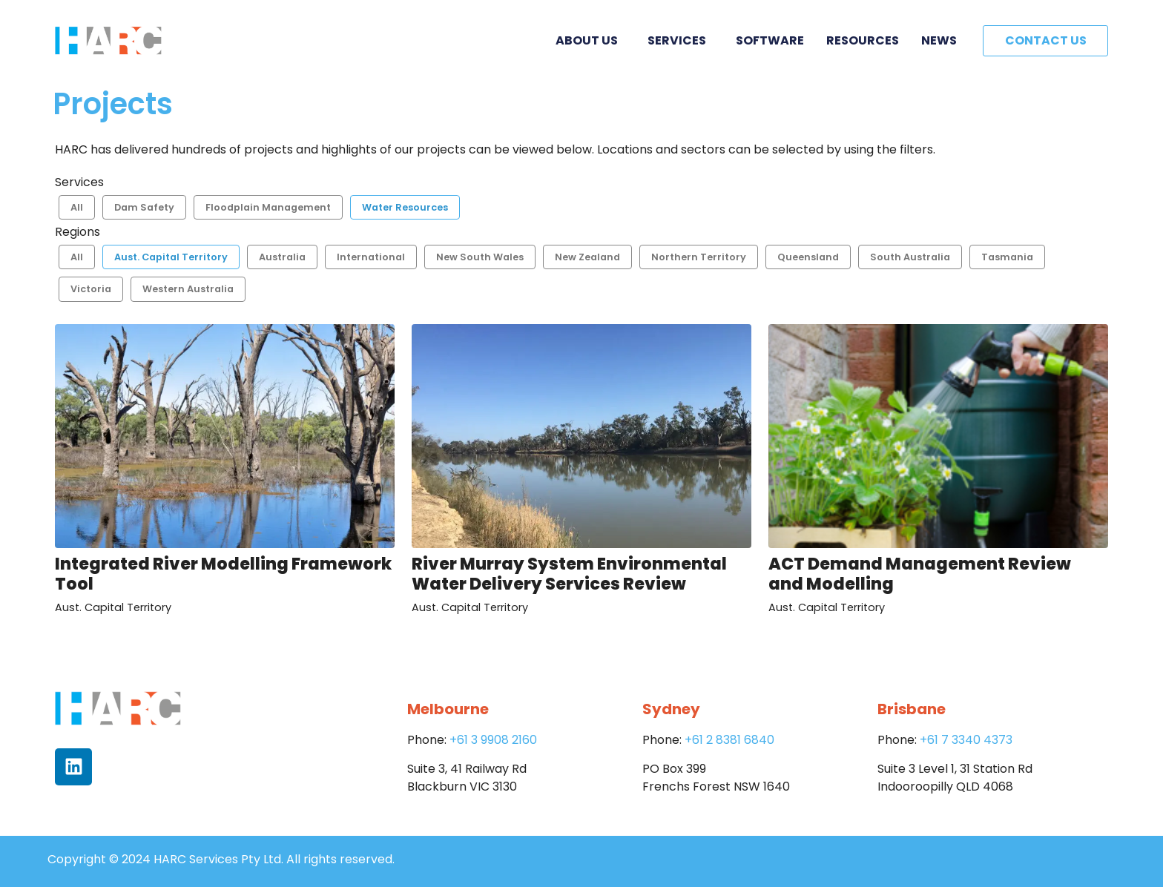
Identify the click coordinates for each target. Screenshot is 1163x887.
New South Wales (480, 257)
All (76, 207)
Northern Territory (698, 257)
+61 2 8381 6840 (729, 739)
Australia (282, 257)
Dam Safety (144, 207)
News (939, 40)
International (371, 257)
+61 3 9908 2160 (493, 739)
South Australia (910, 257)
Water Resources (405, 207)
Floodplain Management (268, 207)
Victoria (90, 289)
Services (681, 40)
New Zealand (587, 257)
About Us (590, 40)
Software (770, 40)
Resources (862, 40)
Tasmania (1007, 257)
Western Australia (188, 289)
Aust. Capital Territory (171, 257)
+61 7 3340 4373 (966, 739)
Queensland (808, 257)
